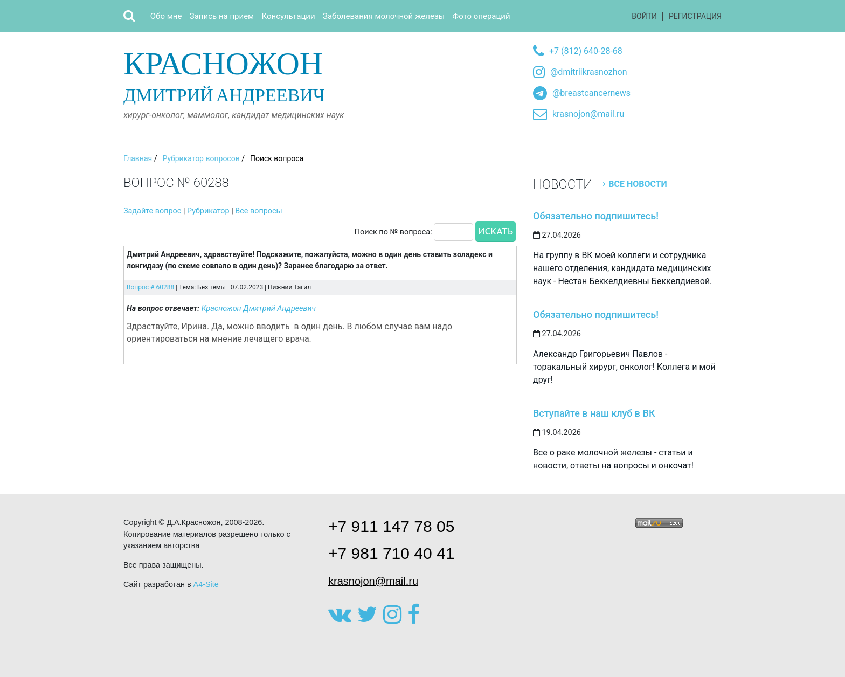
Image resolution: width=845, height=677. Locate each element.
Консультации (288, 16)
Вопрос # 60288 (150, 287)
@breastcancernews (591, 93)
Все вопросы (258, 211)
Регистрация (695, 16)
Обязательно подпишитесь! (596, 216)
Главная (137, 158)
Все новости (637, 184)
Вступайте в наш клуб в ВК (594, 413)
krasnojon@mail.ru (588, 114)
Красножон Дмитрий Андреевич (259, 308)
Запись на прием (222, 16)
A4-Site (206, 584)
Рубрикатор (208, 211)
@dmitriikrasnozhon (588, 72)
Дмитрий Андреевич (243, 74)
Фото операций (481, 16)
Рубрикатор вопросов (200, 158)
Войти (644, 16)
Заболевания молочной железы (384, 16)
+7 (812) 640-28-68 (585, 51)
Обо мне (166, 16)
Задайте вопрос (152, 211)
